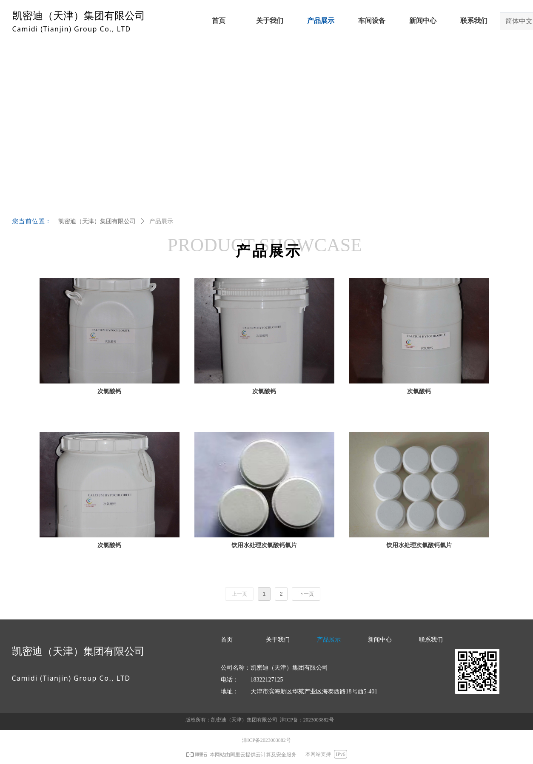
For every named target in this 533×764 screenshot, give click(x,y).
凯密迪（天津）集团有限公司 (97, 221)
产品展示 (161, 221)
